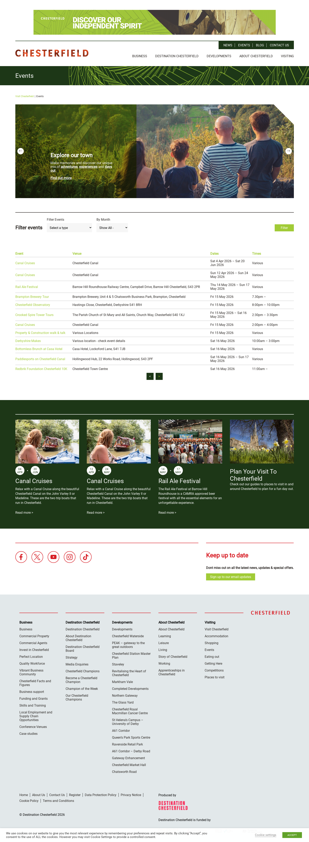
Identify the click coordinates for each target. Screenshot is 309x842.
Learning (164, 635)
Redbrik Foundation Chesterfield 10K (41, 368)
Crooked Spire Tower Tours (34, 314)
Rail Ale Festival (26, 286)
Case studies (28, 733)
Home (23, 794)
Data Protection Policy (100, 794)
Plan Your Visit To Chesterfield (253, 474)
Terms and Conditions (58, 800)
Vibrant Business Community (31, 671)
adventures (69, 166)
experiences (88, 166)
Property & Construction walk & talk (40, 332)
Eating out (212, 656)
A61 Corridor (121, 730)
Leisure (163, 642)
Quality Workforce (32, 663)
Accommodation (216, 635)
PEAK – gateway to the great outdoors (128, 644)
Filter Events (55, 218)
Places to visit (214, 676)
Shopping (211, 642)
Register (75, 794)
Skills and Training (32, 705)
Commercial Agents (33, 642)
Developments (219, 56)
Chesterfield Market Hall (129, 764)
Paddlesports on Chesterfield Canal (40, 358)
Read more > (24, 512)
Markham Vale (122, 681)
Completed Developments (130, 688)
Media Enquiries (77, 663)
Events (244, 45)
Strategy (72, 657)
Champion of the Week (82, 688)
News (227, 45)
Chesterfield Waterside (128, 635)
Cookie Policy (29, 800)
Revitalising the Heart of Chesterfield (129, 672)
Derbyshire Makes (28, 340)
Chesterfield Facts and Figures (35, 682)
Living (162, 649)
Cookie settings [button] (265, 835)
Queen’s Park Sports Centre (131, 737)
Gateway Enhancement (128, 757)
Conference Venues (33, 726)
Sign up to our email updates (230, 576)
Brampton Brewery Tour (32, 296)
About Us (38, 794)
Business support (31, 691)
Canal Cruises (25, 262)
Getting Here (213, 663)
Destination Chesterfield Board (83, 648)
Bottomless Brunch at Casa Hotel (38, 348)
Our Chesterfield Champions (77, 697)
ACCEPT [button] (292, 835)
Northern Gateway (125, 695)
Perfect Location (31, 656)
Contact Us (279, 45)
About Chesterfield (256, 56)
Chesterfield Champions (83, 670)
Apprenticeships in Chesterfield (171, 671)
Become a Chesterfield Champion (81, 679)
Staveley (118, 663)
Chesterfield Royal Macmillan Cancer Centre (130, 710)
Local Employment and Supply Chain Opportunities (35, 715)
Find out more (61, 177)
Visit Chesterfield (24, 95)
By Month (103, 218)
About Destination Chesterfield (78, 637)
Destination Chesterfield (51, 53)
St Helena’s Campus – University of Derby (127, 721)
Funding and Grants (33, 698)
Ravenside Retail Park (127, 743)
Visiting (287, 56)
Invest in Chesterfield (34, 649)
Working (164, 663)
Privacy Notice (131, 794)
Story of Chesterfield (172, 656)
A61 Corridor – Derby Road (131, 750)
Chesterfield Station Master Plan (131, 655)
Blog (260, 45)
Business (139, 56)
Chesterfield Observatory (32, 304)
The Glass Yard (123, 702)
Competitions (214, 670)
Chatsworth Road (124, 771)
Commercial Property (34, 635)
